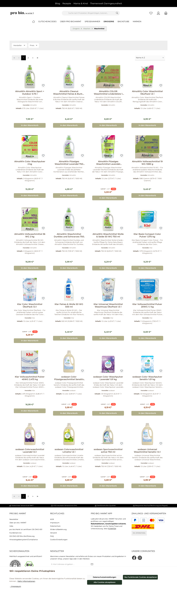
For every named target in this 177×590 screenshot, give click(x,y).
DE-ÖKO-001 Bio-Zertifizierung (22, 536)
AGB (52, 519)
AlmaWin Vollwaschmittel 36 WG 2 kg (29, 235)
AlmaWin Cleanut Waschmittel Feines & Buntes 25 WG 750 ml (69, 92)
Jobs (11, 526)
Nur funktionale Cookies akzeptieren (140, 577)
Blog (57, 3)
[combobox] (88, 13)
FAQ (52, 536)
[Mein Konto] (158, 13)
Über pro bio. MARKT (17, 523)
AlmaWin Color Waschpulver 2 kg (29, 162)
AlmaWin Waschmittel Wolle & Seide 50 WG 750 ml (108, 235)
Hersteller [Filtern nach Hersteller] (19, 45)
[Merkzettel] (151, 13)
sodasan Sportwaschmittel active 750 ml (108, 450)
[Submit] (92, 564)
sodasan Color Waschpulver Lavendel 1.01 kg (108, 378)
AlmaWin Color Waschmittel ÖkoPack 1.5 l (147, 92)
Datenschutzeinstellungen (104, 577)
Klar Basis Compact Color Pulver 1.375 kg (147, 235)
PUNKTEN (112, 529)
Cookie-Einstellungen (58, 540)
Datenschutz (55, 526)
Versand (53, 533)
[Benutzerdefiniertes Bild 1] (135, 520)
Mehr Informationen (26, 581)
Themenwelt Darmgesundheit (106, 3)
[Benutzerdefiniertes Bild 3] (157, 520)
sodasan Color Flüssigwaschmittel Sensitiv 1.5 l (69, 378)
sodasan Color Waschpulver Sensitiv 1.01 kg (147, 378)
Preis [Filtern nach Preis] (34, 45)
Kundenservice (15, 533)
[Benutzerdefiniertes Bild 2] (143, 520)
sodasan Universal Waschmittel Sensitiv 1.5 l (147, 450)
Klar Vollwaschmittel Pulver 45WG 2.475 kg (30, 378)
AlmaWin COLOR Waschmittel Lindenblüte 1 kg (108, 92)
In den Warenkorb (29, 125)
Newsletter (13, 519)
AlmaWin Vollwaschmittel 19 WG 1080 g (147, 162)
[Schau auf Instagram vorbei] (139, 557)
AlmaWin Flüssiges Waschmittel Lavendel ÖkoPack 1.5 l (108, 162)
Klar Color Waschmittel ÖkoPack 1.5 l (29, 305)
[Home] (35, 21)
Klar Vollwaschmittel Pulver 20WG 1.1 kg (147, 305)
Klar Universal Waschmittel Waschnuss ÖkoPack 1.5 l (108, 305)
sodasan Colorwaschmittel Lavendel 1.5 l (29, 450)
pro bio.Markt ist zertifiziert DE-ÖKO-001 (25, 529)
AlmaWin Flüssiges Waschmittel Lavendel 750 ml (69, 162)
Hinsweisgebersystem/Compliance (23, 540)
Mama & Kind (80, 3)
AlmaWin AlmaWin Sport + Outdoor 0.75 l (29, 92)
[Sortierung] (150, 57)
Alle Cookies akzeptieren (104, 582)
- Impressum (15, 586)
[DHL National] (143, 526)
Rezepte (66, 3)
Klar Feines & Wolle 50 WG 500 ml (69, 305)
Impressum (54, 523)
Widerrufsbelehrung (58, 529)
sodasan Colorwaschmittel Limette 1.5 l (69, 450)
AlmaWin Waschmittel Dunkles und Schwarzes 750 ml (69, 235)
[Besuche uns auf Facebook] (134, 557)
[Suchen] (117, 13)
